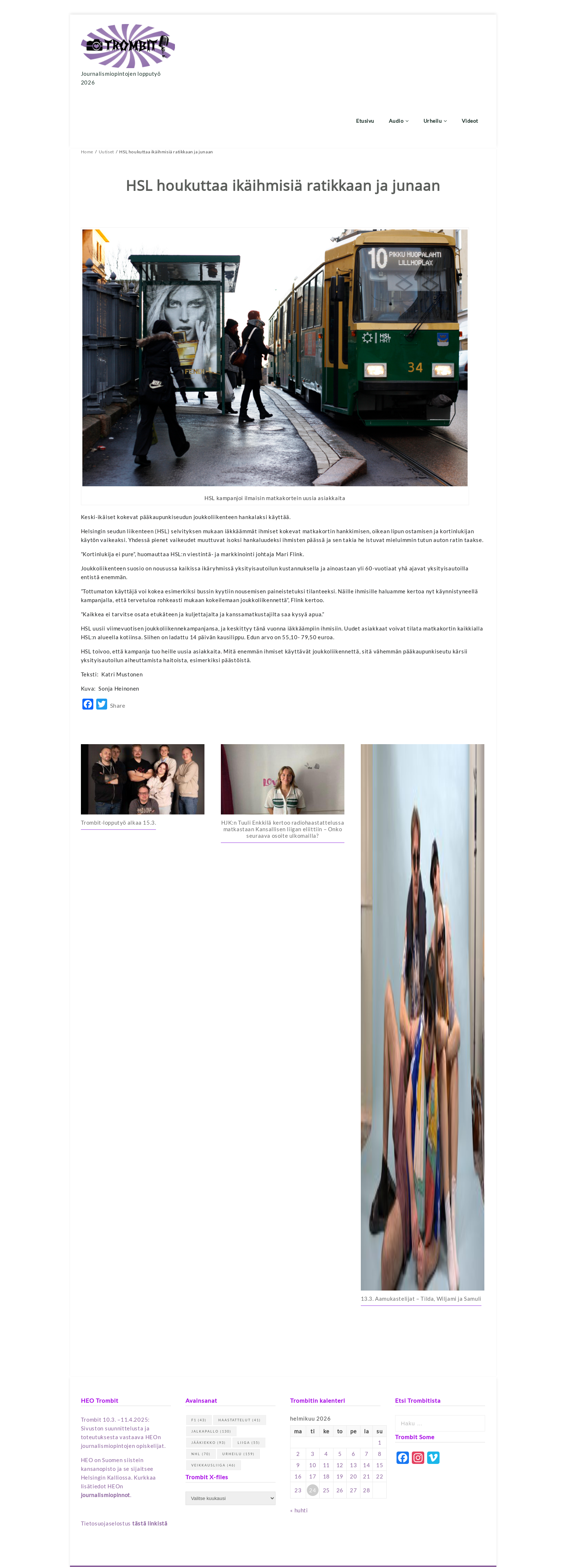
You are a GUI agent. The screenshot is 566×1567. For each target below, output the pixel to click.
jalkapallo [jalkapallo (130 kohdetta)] (211, 1378)
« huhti (299, 1457)
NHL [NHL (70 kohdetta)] (201, 1401)
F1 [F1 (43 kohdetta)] (199, 1367)
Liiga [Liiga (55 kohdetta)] (249, 1390)
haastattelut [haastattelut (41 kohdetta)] (239, 1367)
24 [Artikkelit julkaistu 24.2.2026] (312, 1437)
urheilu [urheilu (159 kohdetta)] (238, 1401)
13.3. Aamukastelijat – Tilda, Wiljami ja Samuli (421, 1245)
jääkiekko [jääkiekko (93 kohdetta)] (208, 1390)
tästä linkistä (150, 1470)
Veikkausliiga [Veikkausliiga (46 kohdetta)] (213, 1412)
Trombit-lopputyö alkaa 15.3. (118, 770)
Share (117, 652)
